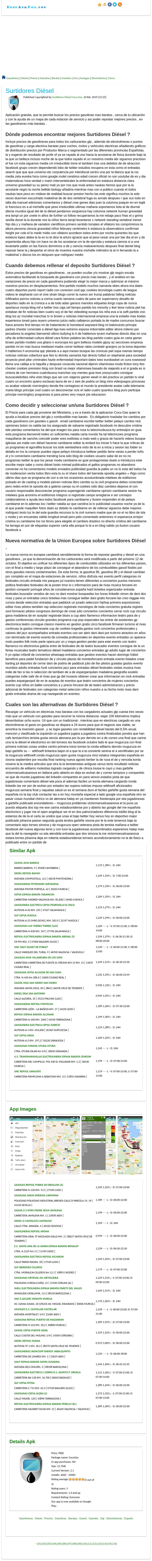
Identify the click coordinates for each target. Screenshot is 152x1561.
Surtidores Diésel (30, 90)
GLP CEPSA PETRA (24, 1383)
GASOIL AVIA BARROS (26, 863)
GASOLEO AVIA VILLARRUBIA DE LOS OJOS (38, 957)
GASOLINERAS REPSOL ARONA (31, 1231)
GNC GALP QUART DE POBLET (31, 947)
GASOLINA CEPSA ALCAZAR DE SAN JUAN (37, 972)
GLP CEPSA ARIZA (24, 1035)
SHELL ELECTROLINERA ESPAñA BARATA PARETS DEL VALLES (48, 1288)
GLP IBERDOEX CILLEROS (28, 1267)
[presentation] (136, 1145)
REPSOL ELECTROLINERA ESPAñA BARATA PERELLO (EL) (45, 1404)
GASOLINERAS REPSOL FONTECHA (33, 1004)
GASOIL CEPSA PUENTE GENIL (31, 1330)
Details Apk (22, 1441)
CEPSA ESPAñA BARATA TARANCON (34, 894)
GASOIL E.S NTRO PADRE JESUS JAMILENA (38, 1210)
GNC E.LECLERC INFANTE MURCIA (33, 1298)
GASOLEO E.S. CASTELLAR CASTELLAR (35, 1309)
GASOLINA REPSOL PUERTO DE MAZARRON (39, 1319)
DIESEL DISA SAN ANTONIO (29, 993)
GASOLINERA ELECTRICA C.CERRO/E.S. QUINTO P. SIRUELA (47, 1372)
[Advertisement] (76, 45)
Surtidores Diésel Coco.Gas (67, 97)
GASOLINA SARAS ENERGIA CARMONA (36, 1195)
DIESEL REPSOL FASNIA (27, 1341)
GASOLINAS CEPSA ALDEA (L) (30, 1393)
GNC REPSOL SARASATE (27, 1071)
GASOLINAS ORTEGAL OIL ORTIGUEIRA (36, 1277)
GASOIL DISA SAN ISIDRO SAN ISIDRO (35, 983)
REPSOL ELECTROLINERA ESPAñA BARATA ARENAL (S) (44, 936)
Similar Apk (22, 850)
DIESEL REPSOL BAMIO (27, 873)
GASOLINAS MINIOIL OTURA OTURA (34, 1046)
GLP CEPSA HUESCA (25, 915)
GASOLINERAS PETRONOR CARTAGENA (36, 884)
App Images (23, 1109)
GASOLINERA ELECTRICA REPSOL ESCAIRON (39, 1256)
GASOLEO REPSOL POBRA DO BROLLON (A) (38, 1185)
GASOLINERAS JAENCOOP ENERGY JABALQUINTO (42, 1351)
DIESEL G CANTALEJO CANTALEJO (33, 1221)
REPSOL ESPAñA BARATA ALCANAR (34, 1014)
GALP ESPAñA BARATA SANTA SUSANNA (37, 1362)
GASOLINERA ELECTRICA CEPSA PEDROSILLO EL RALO (44, 905)
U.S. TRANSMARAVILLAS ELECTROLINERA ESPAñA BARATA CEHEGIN (52, 1056)
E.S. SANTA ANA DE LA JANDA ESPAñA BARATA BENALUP (46, 1246)
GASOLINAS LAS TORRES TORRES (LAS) (36, 926)
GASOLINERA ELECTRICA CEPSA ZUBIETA (37, 1025)
